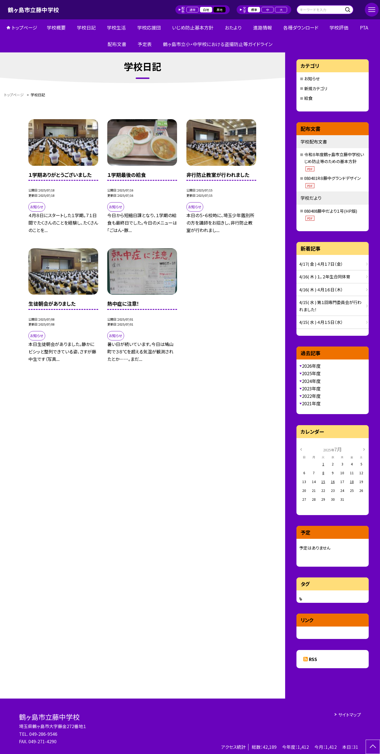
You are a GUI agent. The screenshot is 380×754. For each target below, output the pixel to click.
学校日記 (86, 27)
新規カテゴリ (315, 88)
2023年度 (311, 388)
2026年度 (311, 366)
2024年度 (311, 381)
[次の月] (364, 449)
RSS (313, 659)
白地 (206, 9)
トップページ (24, 27)
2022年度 (311, 396)
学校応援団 (149, 27)
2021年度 (311, 403)
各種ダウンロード (300, 27)
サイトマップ (349, 714)
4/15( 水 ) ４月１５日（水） (321, 322)
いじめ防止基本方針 (192, 27)
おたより (233, 27)
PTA (364, 27)
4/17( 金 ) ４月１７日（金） (321, 264)
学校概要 (56, 27)
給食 (308, 98)
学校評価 (339, 27)
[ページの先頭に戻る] (373, 747)
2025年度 (311, 373)
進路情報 (262, 27)
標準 (254, 9)
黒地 (219, 9)
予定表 (145, 44)
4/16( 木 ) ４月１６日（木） (321, 289)
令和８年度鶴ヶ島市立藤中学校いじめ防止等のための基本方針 (334, 161)
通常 (192, 9)
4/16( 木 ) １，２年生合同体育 (324, 276)
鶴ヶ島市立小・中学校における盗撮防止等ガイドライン (217, 44)
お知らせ (312, 78)
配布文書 (117, 44)
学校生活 (116, 27)
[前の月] (301, 449)
